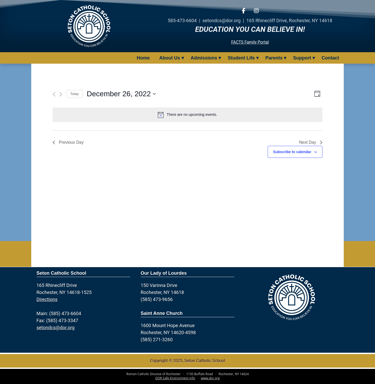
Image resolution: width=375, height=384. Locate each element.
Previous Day (68, 142)
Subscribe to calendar (292, 152)
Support (302, 58)
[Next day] (60, 94)
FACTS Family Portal (250, 42)
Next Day (310, 142)
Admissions (204, 58)
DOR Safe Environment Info (175, 378)
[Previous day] (54, 94)
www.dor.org (210, 378)
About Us (169, 58)
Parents (274, 58)
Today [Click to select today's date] (74, 94)
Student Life (241, 58)
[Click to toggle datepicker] (121, 94)
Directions (47, 299)
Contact (330, 58)
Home (143, 58)
